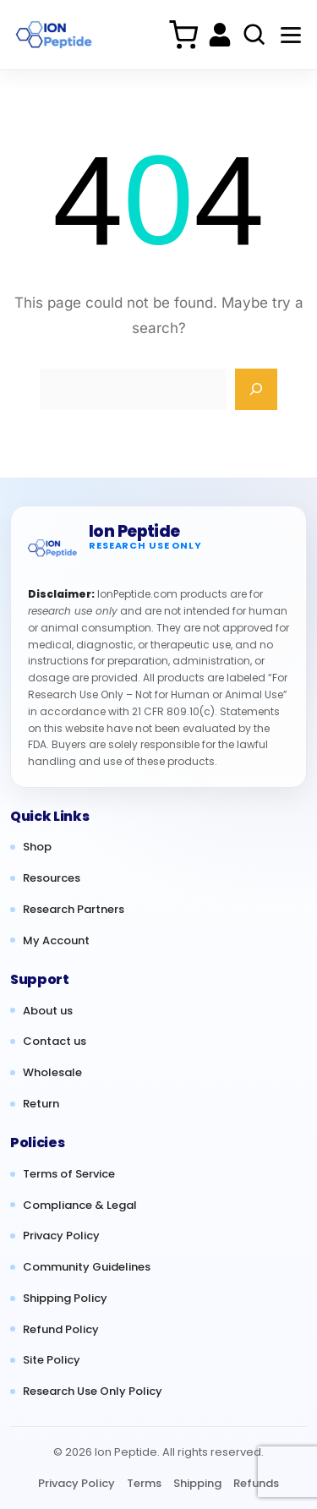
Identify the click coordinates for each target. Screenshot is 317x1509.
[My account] (220, 34)
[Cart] (183, 34)
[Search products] (254, 34)
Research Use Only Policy (92, 1391)
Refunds (256, 1483)
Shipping (197, 1483)
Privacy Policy (61, 1236)
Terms (144, 1483)
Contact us (54, 1041)
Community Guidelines (86, 1267)
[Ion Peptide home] (52, 547)
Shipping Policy (65, 1298)
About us (48, 1011)
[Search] (256, 390)
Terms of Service (69, 1174)
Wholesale (52, 1072)
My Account (56, 941)
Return (41, 1104)
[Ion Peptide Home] (53, 35)
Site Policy (51, 1360)
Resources (51, 878)
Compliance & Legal (80, 1205)
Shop (37, 847)
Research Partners (73, 909)
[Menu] (291, 34)
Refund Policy (61, 1329)
